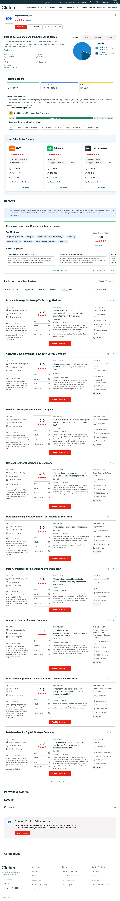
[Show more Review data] (60, 343)
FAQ (33, 889)
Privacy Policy (6, 898)
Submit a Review (105, 281)
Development (31, 7)
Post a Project (113, 7)
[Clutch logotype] (8, 867)
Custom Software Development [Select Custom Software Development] (27, 127)
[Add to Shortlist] (114, 15)
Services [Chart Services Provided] (75, 37)
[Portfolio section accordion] (60, 792)
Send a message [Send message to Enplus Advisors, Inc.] (22, 833)
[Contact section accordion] (60, 807)
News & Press (36, 880)
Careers (34, 876)
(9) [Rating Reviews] (105, 241)
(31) (99, 154)
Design (60, 7)
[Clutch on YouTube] (16, 888)
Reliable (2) (28, 241)
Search (48, 2)
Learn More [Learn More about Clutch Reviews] (13, 215)
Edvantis (58, 148)
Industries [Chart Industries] (98, 37)
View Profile (24, 188)
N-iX (18, 148)
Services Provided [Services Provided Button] (11, 290)
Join (115, 2)
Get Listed (95, 871)
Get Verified (96, 876)
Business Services (71, 7)
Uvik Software (99, 148)
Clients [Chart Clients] (110, 37)
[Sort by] (104, 290)
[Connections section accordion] (60, 854)
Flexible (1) (63, 241)
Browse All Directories (69, 871)
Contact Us (5, 883)
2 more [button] (25, 163)
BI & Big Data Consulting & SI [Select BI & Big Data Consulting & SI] (52, 127)
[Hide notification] (113, 210)
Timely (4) (30, 237)
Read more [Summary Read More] (8, 50)
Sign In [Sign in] (106, 2)
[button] (13, 290)
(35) (23, 154)
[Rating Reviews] (19, 20)
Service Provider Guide (100, 885)
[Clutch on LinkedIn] (20, 888)
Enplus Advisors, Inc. (23, 16)
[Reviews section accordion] (60, 201)
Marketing (52, 7)
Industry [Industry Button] (41, 290)
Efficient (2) (71, 237)
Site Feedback (7, 879)
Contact (20, 27)
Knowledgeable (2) (14, 241)
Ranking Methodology (39, 885)
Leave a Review (70, 2)
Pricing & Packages (88, 7)
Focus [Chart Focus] (86, 37)
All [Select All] (11, 127)
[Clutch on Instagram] (12, 888)
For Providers (82, 2)
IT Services (42, 7)
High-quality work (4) (15, 237)
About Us (35, 871)
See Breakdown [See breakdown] (99, 245)
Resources (101, 7)
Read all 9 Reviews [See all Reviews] (60, 270)
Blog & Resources (68, 880)
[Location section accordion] (60, 800)
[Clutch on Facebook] (3, 888)
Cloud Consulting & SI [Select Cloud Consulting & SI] (74, 127)
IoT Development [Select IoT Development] (92, 127)
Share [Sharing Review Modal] (112, 300)
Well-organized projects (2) (45, 241)
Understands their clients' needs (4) (50, 237)
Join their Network (54, 27)
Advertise (95, 880)
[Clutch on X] (7, 888)
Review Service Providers (71, 876)
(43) (61, 154)
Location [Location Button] (53, 290)
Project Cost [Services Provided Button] (28, 290)
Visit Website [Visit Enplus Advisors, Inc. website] (35, 27)
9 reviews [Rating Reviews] (27, 20)
